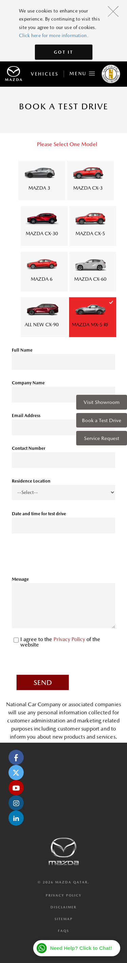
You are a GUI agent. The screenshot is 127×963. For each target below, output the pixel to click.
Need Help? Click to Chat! (81, 948)
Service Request (101, 438)
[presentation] (63, 557)
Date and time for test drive (39, 514)
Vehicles (45, 74)
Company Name (28, 383)
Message (20, 579)
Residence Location (31, 481)
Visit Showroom (102, 402)
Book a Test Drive (101, 420)
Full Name (22, 350)
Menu (82, 72)
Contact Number (28, 448)
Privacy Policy (70, 639)
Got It (63, 52)
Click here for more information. (53, 35)
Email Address (26, 415)
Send (43, 683)
